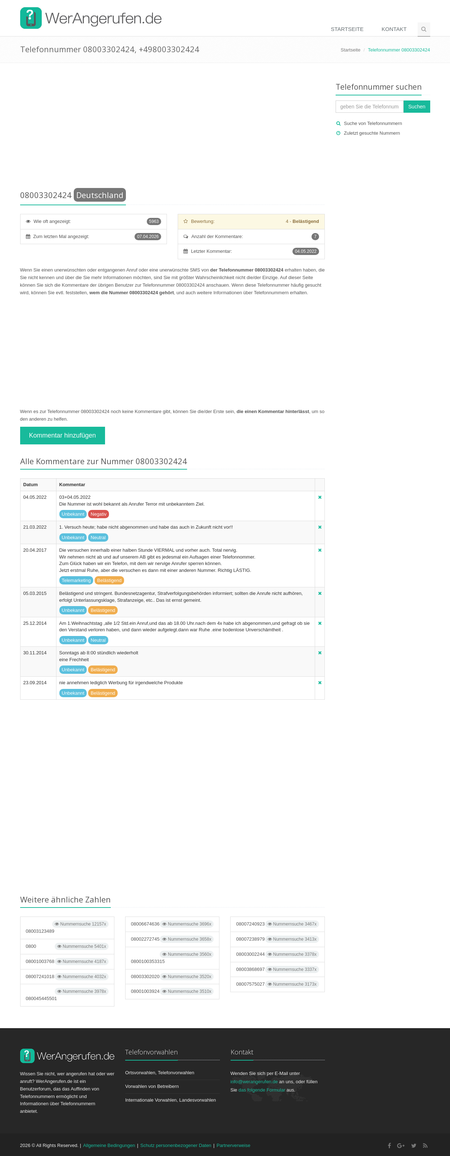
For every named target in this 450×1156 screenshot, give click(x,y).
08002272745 (172, 939)
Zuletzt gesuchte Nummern (372, 133)
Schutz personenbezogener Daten (175, 1145)
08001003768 (67, 961)
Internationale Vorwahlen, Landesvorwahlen (170, 1100)
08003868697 (277, 969)
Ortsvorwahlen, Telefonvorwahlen (159, 1072)
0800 (67, 946)
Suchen (416, 106)
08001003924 (172, 991)
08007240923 (277, 924)
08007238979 (277, 939)
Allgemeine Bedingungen (109, 1145)
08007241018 (67, 976)
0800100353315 (172, 957)
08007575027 (277, 984)
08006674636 (172, 924)
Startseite (347, 29)
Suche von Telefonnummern (373, 123)
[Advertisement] (172, 127)
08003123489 (67, 927)
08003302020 (172, 976)
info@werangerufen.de (254, 1081)
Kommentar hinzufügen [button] (62, 435)
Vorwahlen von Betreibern (152, 1086)
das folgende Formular (261, 1090)
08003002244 (277, 954)
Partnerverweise (233, 1145)
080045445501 (67, 994)
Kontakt (394, 29)
